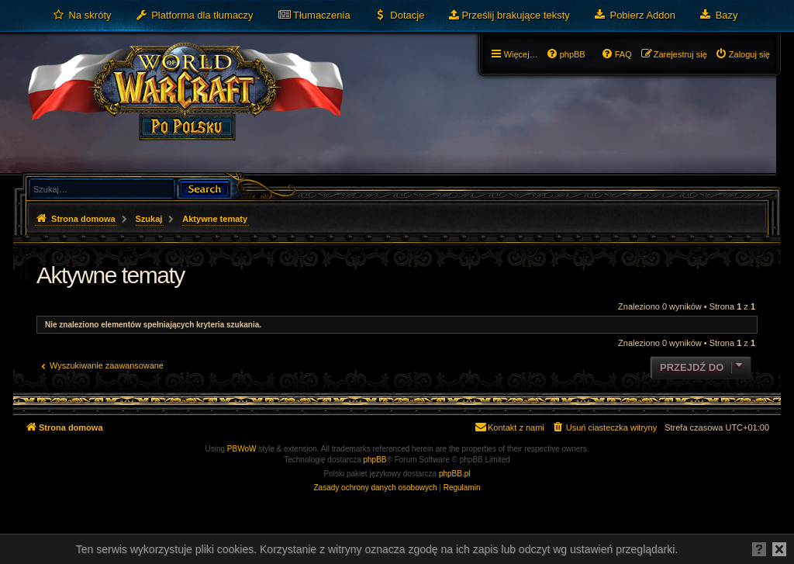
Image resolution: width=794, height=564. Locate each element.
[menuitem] (82, 15)
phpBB (375, 459)
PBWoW (242, 449)
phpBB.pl (455, 473)
